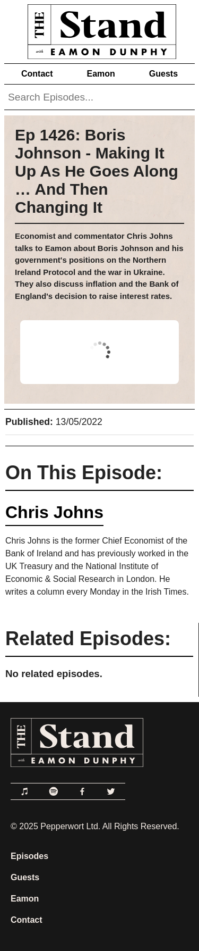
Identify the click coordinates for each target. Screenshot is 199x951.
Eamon (100, 73)
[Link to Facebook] (82, 791)
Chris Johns (54, 512)
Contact (37, 73)
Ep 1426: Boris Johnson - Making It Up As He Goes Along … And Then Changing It (96, 171)
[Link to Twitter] (111, 791)
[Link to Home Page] (99, 29)
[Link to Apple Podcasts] (25, 791)
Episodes (29, 856)
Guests (163, 73)
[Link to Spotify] (54, 791)
